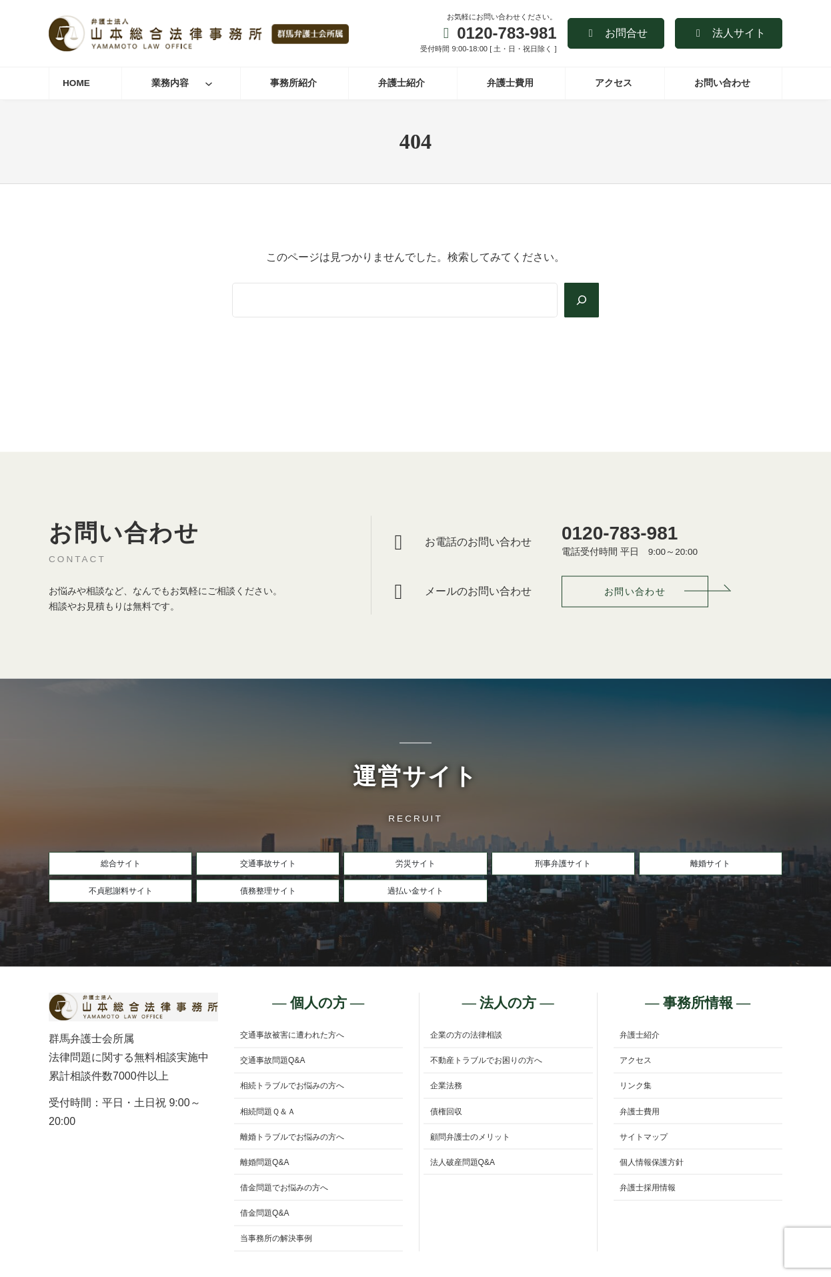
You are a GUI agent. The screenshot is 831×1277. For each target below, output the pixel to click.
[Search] (580, 300)
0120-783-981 (506, 33)
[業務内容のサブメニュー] (209, 83)
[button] (616, 33)
